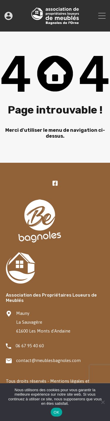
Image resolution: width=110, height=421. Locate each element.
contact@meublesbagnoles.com (48, 360)
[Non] (103, 402)
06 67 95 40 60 (30, 345)
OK (56, 412)
